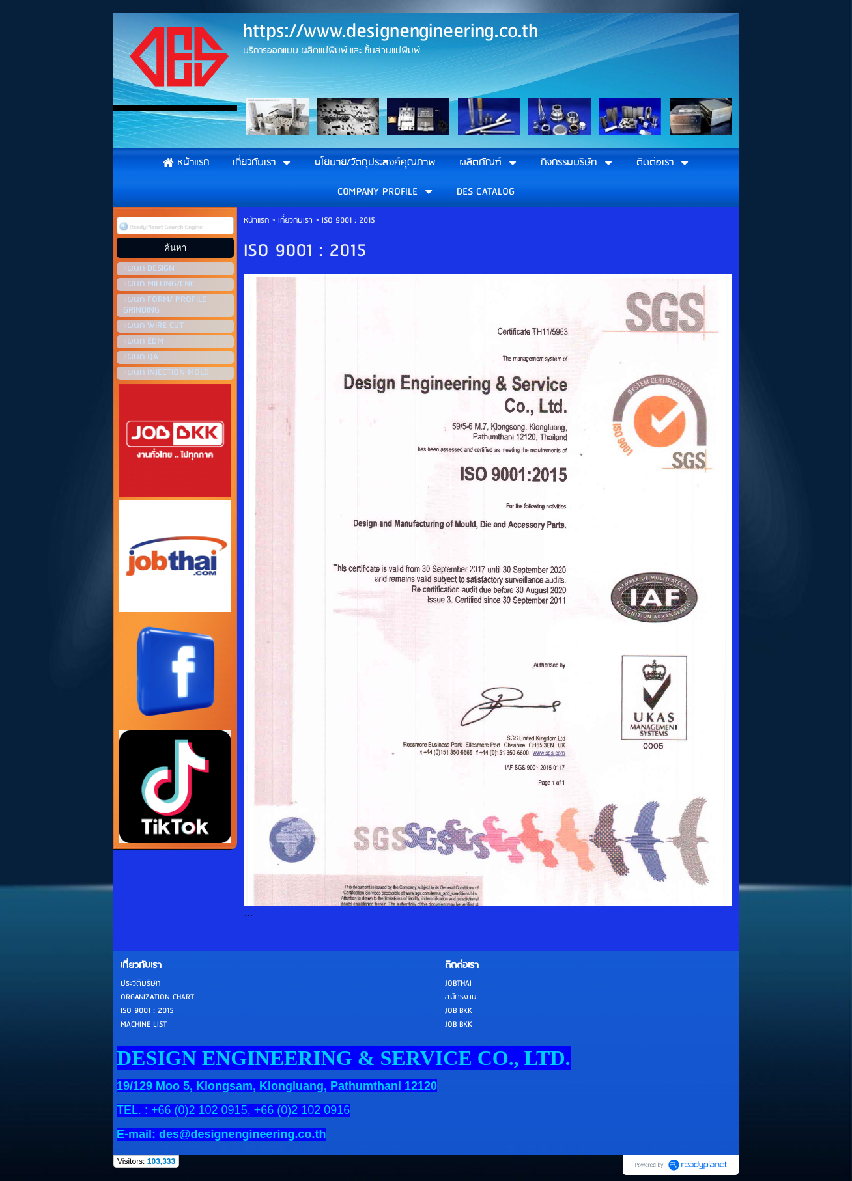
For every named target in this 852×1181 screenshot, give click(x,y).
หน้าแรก (256, 220)
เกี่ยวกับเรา (295, 220)
